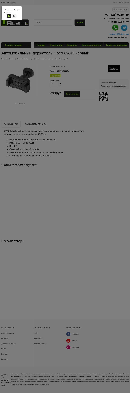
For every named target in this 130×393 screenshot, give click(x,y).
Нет (14, 16)
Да (9, 16)
